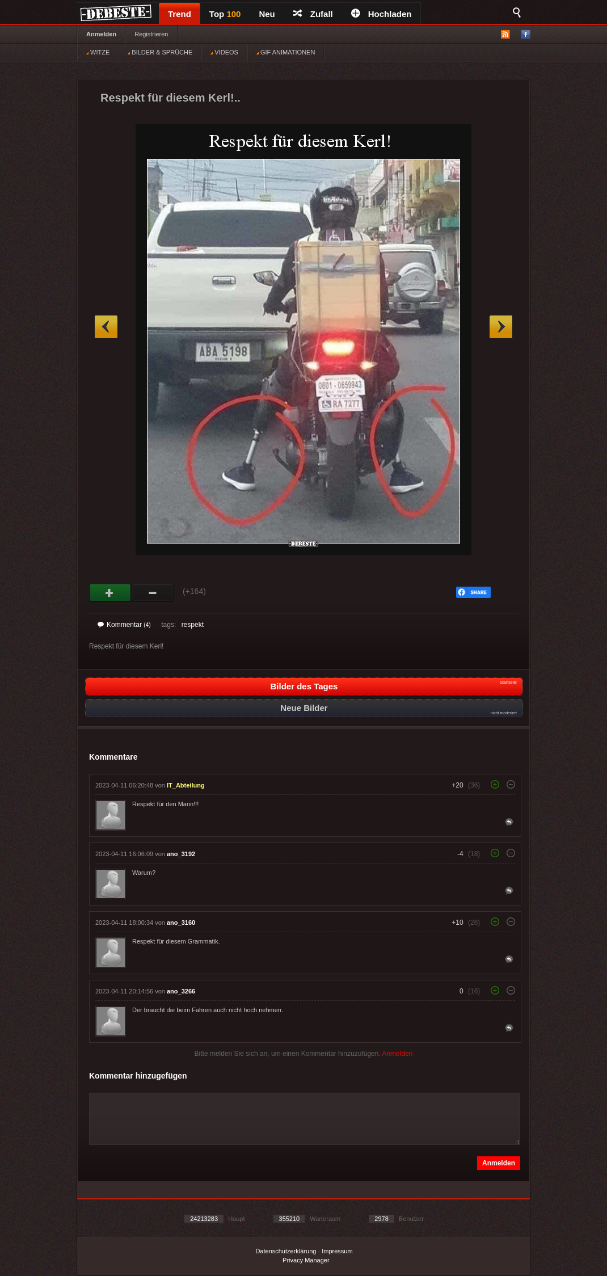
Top (225, 14)
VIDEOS (224, 52)
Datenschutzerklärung (285, 1251)
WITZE (97, 52)
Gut (110, 593)
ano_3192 (181, 853)
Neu (267, 14)
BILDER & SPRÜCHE (160, 52)
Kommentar (124, 625)
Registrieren (151, 34)
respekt (193, 625)
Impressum (337, 1251)
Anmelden (101, 34)
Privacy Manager (306, 1260)
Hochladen (381, 14)
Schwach (153, 593)
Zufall (313, 14)
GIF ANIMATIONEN (285, 52)
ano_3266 (181, 991)
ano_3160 (181, 922)
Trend (179, 14)
